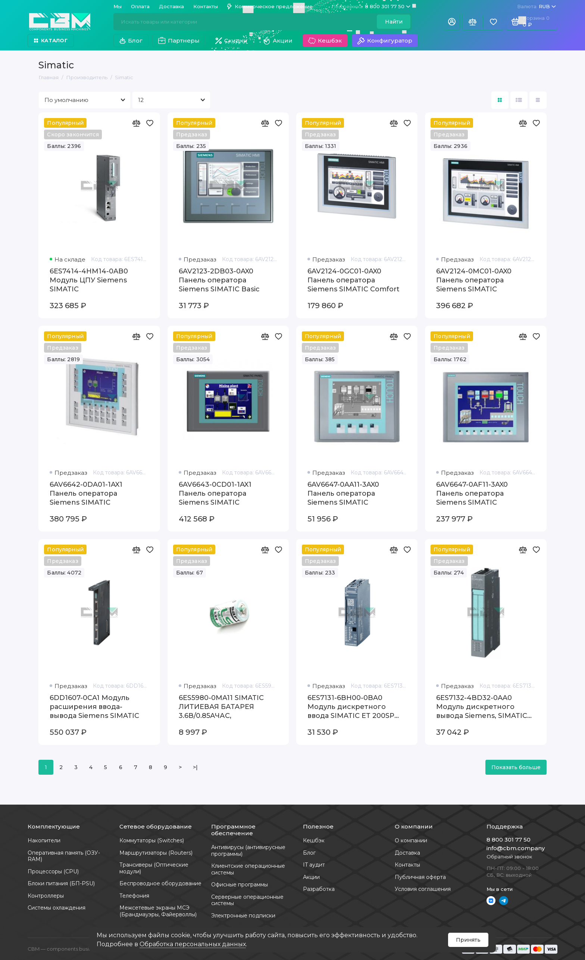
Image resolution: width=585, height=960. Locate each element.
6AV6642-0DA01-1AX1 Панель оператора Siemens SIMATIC (86, 493)
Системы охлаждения (56, 907)
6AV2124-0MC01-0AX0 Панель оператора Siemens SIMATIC (474, 280)
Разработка (319, 889)
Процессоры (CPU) (53, 871)
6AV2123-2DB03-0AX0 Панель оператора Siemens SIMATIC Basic (219, 280)
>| (195, 767)
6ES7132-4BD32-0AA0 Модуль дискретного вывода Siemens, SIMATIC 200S (481, 707)
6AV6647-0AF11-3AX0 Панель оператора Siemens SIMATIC (472, 493)
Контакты (205, 6)
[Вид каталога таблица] (538, 100)
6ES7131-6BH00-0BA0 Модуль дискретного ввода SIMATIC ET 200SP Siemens (350, 707)
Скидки (231, 40)
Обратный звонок (509, 857)
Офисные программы (239, 884)
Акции (277, 40)
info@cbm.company (516, 848)
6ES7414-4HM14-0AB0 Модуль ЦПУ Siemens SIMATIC (89, 280)
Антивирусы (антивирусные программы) (248, 850)
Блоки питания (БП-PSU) (61, 883)
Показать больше (516, 767)
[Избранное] (493, 21)
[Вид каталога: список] (519, 100)
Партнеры (179, 40)
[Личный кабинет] (452, 21)
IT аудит (314, 864)
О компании (411, 840)
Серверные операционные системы (247, 900)
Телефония (134, 895)
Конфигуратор (384, 40)
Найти (394, 21)
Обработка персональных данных (193, 944)
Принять (468, 939)
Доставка (171, 6)
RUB (536, 6)
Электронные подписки (243, 915)
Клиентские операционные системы (248, 869)
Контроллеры (46, 895)
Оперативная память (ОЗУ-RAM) (64, 856)
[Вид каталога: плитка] (500, 100)
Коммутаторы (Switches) (151, 840)
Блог (131, 40)
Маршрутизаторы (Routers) (156, 852)
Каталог (51, 40)
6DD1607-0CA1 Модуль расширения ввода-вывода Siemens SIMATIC (94, 707)
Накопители (44, 840)
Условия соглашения (423, 889)
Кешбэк (325, 40)
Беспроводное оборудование (160, 883)
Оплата (140, 6)
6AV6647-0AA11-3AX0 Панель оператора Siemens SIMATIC (343, 493)
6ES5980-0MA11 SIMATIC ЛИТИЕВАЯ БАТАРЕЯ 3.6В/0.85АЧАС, (221, 707)
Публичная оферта (420, 877)
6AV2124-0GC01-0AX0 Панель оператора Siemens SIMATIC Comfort (353, 280)
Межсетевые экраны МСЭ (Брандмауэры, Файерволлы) (158, 911)
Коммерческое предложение (270, 6)
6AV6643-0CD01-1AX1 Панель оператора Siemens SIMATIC (215, 493)
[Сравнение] (472, 21)
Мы (117, 6)
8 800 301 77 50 (370, 6)
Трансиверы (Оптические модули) (153, 868)
